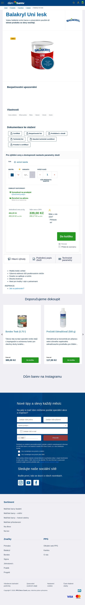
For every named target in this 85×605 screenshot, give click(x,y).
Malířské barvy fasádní (13, 509)
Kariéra (46, 550)
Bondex (7, 555)
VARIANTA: (25, 169)
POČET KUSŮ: (42, 169)
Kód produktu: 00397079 (46, 180)
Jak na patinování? (16, 288)
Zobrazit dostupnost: (17, 188)
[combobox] (21, 438)
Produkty (12, 8)
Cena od (8, 357)
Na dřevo (21, 8)
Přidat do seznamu (67, 247)
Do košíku (66, 236)
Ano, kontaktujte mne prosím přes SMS (32, 454)
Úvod (5, 8)
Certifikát (15, 133)
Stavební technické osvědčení (42, 139)
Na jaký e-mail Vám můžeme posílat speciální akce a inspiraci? (42, 411)
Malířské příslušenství (12, 522)
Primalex (7, 546)
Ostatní (28, 8)
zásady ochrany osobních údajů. (49, 462)
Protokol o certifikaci (19, 145)
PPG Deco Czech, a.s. (23, 590)
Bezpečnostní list (34, 133)
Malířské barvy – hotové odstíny (16, 518)
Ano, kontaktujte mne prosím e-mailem (32, 451)
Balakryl (7, 550)
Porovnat (63, 244)
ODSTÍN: (11, 169)
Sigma (6, 559)
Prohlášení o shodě (56, 133)
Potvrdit (55, 438)
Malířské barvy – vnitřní (13, 513)
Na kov (6, 531)
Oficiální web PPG (51, 546)
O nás (46, 555)
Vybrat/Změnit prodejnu (18, 194)
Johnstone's (8, 564)
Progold (7, 572)
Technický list (16, 139)
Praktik (6, 568)
